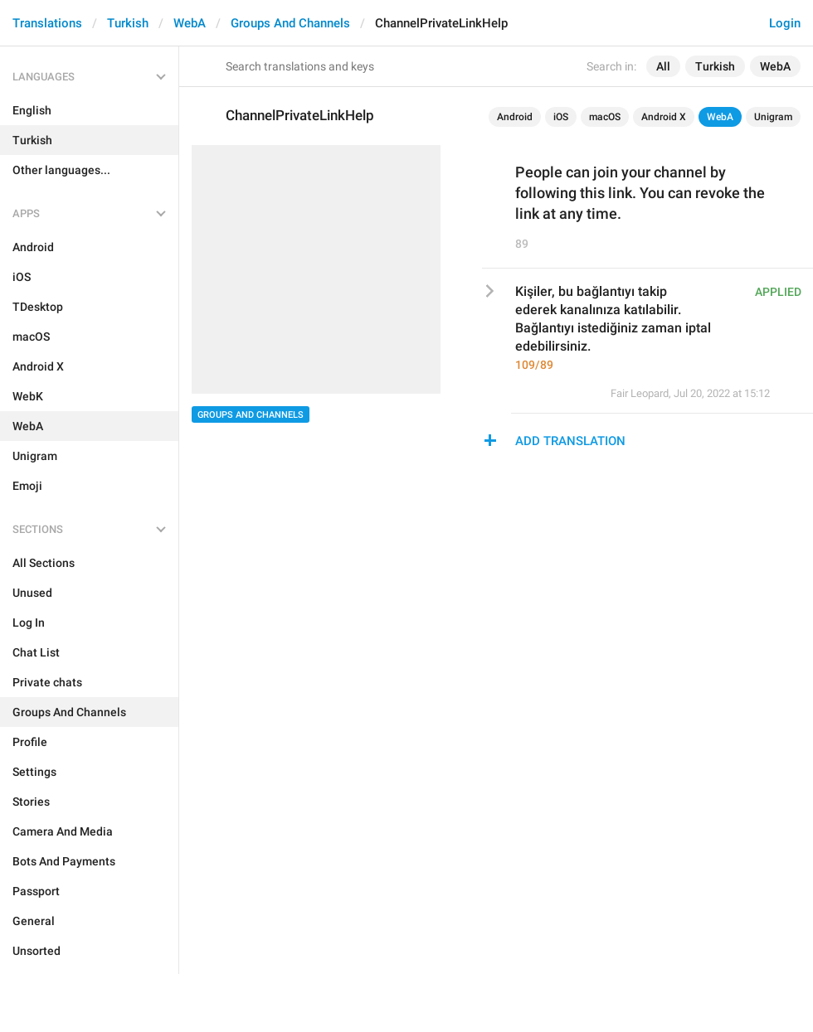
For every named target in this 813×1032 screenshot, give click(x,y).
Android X (663, 117)
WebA (189, 23)
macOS (605, 117)
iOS (560, 117)
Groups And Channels (290, 23)
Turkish (127, 23)
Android (515, 117)
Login (785, 23)
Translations (47, 23)
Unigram (773, 117)
